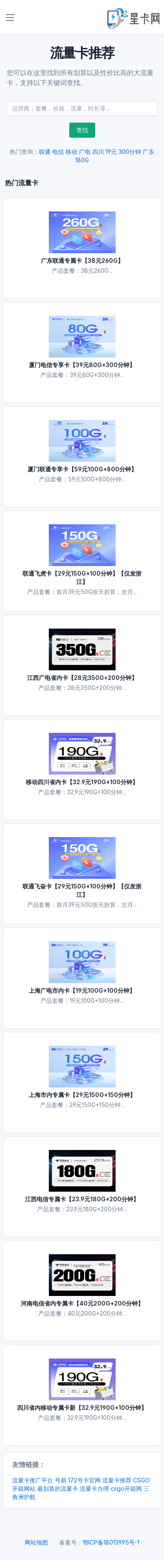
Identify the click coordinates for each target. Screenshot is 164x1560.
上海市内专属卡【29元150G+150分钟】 (82, 1094)
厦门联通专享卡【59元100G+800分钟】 (82, 469)
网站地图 (36, 1542)
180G (82, 160)
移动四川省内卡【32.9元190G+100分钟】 (82, 781)
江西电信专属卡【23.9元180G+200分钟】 (82, 1199)
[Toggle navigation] (10, 17)
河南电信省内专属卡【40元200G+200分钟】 (82, 1303)
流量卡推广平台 (32, 1480)
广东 (148, 151)
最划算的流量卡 (57, 1488)
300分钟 (130, 151)
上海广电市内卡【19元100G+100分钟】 (82, 990)
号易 (60, 1480)
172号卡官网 (84, 1480)
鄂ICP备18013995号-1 (111, 1542)
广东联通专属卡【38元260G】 (82, 260)
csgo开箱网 (126, 1488)
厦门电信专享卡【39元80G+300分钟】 (82, 364)
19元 (111, 151)
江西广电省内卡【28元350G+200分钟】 (82, 677)
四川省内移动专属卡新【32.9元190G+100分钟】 (82, 1407)
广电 (85, 151)
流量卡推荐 (116, 1480)
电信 (58, 151)
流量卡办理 (94, 1488)
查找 (82, 129)
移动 (71, 151)
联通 (44, 151)
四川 (98, 151)
